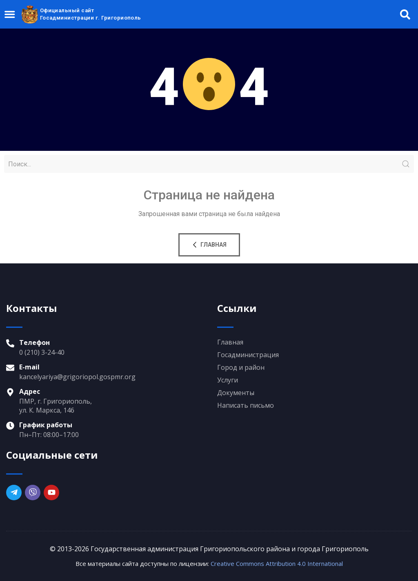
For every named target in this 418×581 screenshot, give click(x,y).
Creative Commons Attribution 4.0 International (277, 563)
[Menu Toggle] (10, 14)
